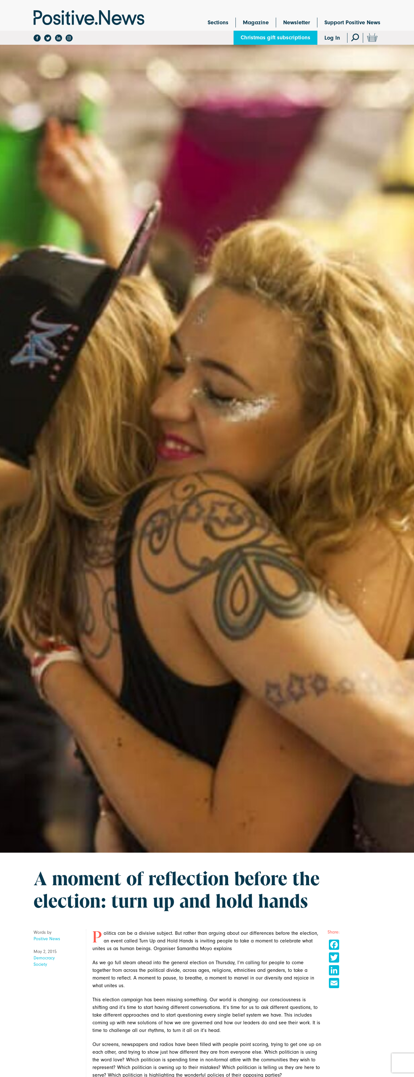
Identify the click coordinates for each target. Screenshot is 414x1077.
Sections (218, 22)
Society (40, 964)
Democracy (44, 958)
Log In (332, 38)
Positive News (47, 938)
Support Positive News (352, 22)
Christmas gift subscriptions (275, 37)
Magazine (256, 22)
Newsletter (296, 22)
